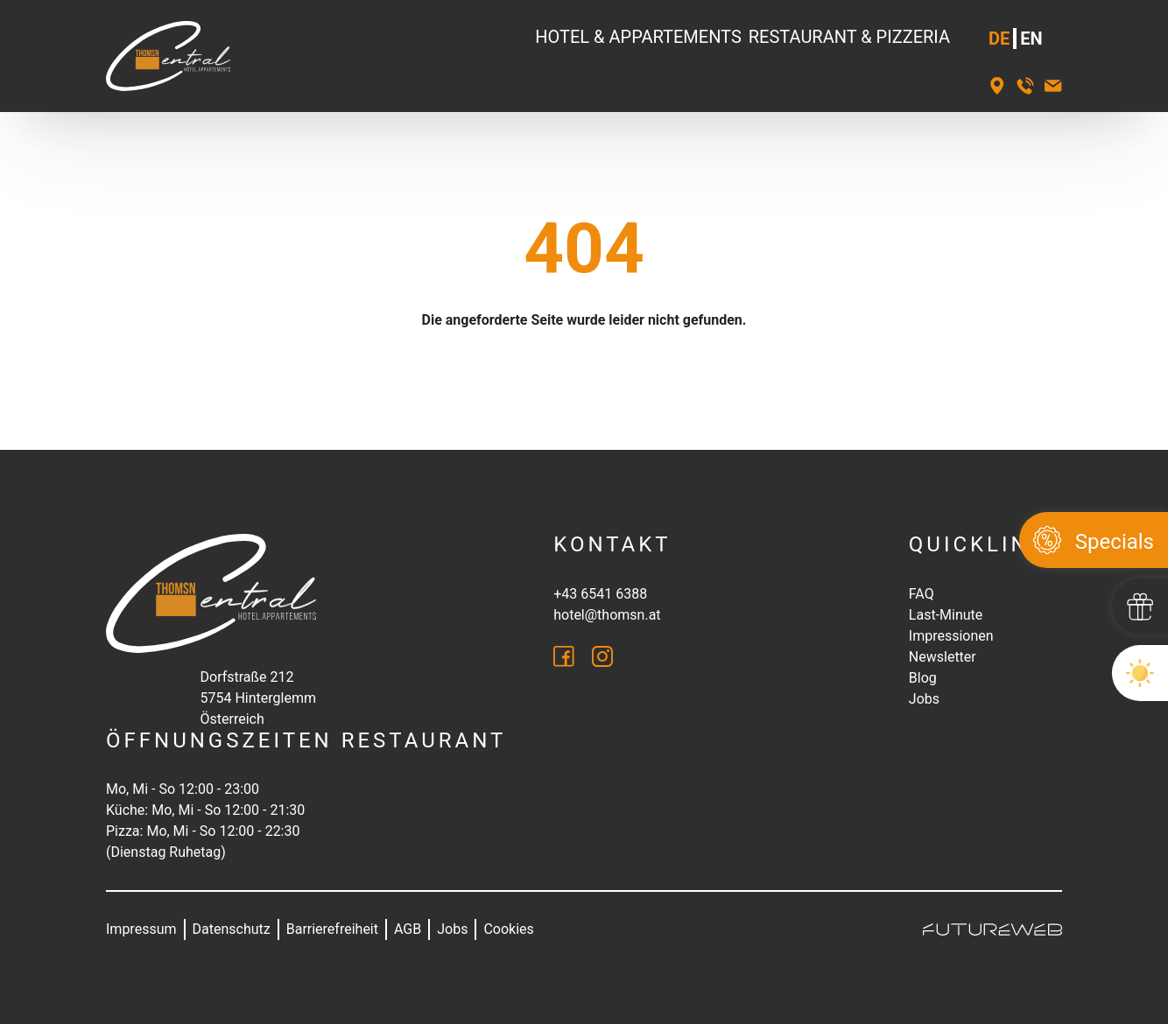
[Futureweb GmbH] (992, 929)
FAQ (921, 594)
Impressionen (951, 636)
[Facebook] (563, 656)
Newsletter (942, 657)
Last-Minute (945, 615)
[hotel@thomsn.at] (1053, 86)
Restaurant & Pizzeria (849, 36)
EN (1031, 38)
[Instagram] (602, 656)
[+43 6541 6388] (1025, 86)
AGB (407, 929)
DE (999, 38)
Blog (923, 678)
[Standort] (997, 86)
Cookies (508, 929)
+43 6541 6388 (600, 594)
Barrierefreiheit (332, 929)
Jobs (924, 699)
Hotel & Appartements (638, 36)
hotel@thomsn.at (606, 615)
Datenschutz (232, 929)
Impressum (141, 929)
